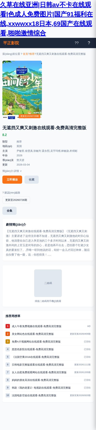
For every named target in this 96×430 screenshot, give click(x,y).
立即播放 (12, 179)
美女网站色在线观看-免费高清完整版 (33, 333)
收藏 (31, 179)
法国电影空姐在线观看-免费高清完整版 (34, 395)
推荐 (32, 53)
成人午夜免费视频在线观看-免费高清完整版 (36, 326)
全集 (9, 210)
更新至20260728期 (16, 199)
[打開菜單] (89, 43)
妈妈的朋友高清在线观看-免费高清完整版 (35, 380)
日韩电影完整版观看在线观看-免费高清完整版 (38, 364)
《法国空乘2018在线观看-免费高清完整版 (35, 357)
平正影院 (11, 43)
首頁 (25, 53)
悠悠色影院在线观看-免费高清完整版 (33, 349)
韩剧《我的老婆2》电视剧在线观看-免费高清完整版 (41, 387)
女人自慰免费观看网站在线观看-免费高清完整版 (39, 372)
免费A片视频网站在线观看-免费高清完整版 (36, 341)
